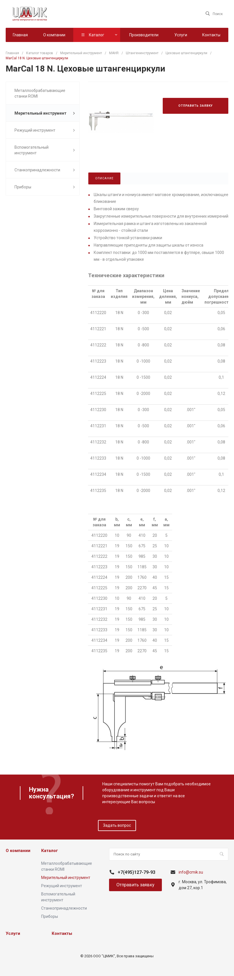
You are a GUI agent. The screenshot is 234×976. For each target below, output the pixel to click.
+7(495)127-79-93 (136, 872)
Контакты (62, 933)
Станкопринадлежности (44, 170)
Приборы (44, 187)
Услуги (13, 933)
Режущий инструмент (44, 130)
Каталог (49, 850)
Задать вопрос (117, 825)
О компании (18, 850)
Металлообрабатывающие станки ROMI (39, 93)
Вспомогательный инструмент (44, 150)
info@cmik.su (191, 872)
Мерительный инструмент (44, 113)
